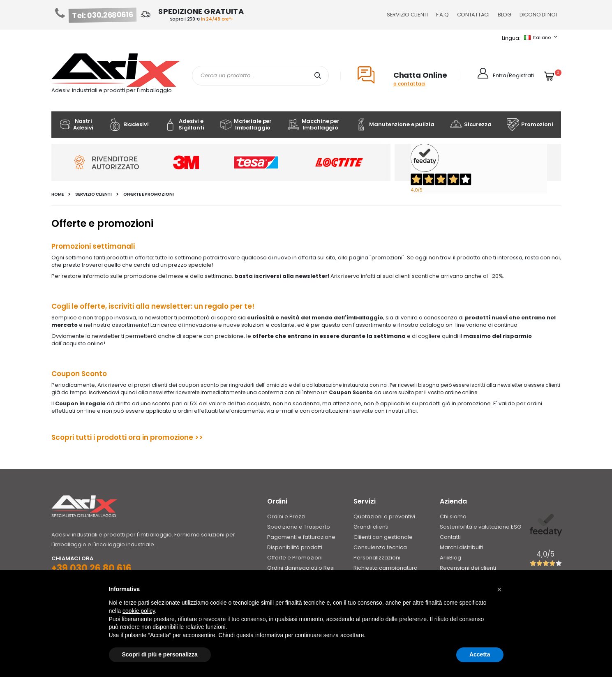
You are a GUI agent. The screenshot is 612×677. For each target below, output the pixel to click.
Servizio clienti (93, 194)
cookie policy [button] (138, 611)
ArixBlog (450, 557)
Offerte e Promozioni (295, 557)
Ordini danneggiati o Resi (301, 568)
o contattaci (409, 83)
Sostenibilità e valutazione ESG (480, 527)
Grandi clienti (370, 527)
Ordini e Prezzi (286, 516)
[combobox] (260, 75)
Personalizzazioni (376, 557)
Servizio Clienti (407, 14)
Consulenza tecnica (380, 547)
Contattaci (473, 14)
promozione (171, 437)
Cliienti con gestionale (383, 537)
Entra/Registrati (513, 75)
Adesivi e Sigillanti (184, 124)
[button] (499, 589)
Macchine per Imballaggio (313, 124)
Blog (504, 14)
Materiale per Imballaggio (245, 124)
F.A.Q (442, 14)
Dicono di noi (538, 14)
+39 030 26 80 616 (91, 568)
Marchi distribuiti (461, 547)
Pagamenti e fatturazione (301, 537)
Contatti (450, 537)
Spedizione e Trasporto (298, 527)
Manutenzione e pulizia (394, 124)
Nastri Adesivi (76, 124)
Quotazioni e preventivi (384, 516)
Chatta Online (420, 75)
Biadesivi (129, 124)
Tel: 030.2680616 (102, 15)
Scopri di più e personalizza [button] (160, 654)
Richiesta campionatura (385, 568)
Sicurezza (471, 124)
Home (57, 194)
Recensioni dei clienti (468, 568)
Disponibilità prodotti (294, 547)
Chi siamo (453, 516)
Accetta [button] (479, 654)
